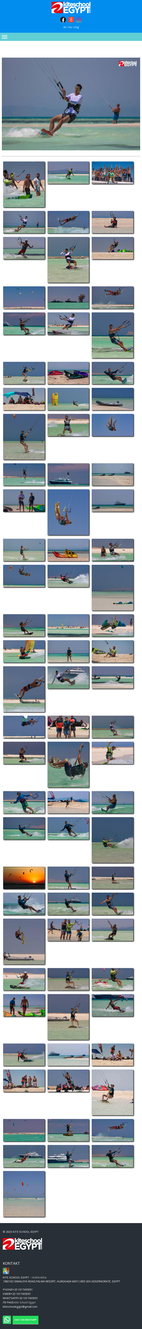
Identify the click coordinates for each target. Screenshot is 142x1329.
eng (76, 27)
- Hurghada (24, 1277)
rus (70, 27)
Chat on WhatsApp (25, 1319)
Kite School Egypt (25, 1302)
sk (64, 27)
